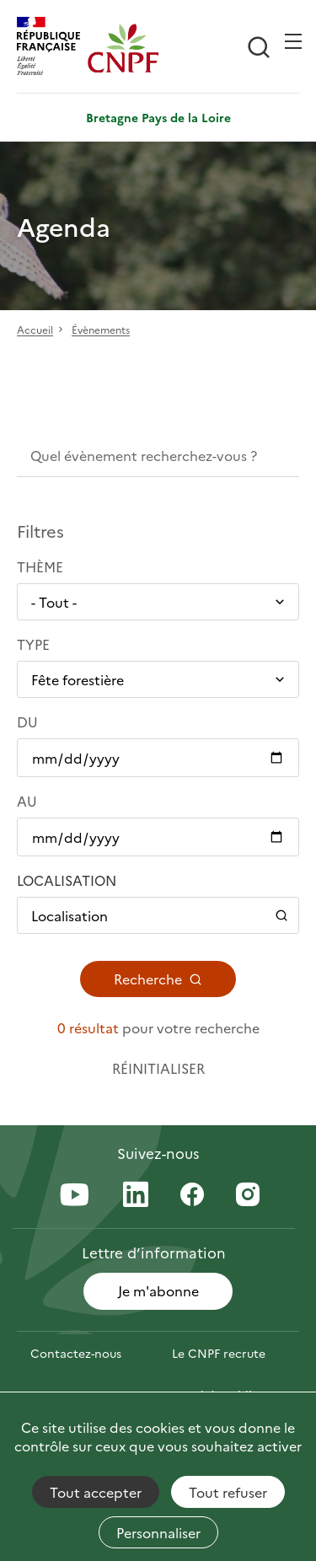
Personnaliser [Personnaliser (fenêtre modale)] (158, 1532)
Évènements (101, 330)
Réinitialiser (158, 1068)
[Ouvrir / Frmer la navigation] (293, 41)
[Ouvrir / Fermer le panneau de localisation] (158, 915)
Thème (40, 566)
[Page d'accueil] (123, 48)
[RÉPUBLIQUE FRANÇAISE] (52, 48)
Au (27, 800)
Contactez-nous (75, 1352)
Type (33, 644)
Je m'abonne (158, 1290)
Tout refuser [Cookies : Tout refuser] (228, 1492)
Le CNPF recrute (218, 1352)
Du (27, 721)
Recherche (158, 978)
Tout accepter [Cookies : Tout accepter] (96, 1492)
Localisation (66, 880)
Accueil (35, 330)
